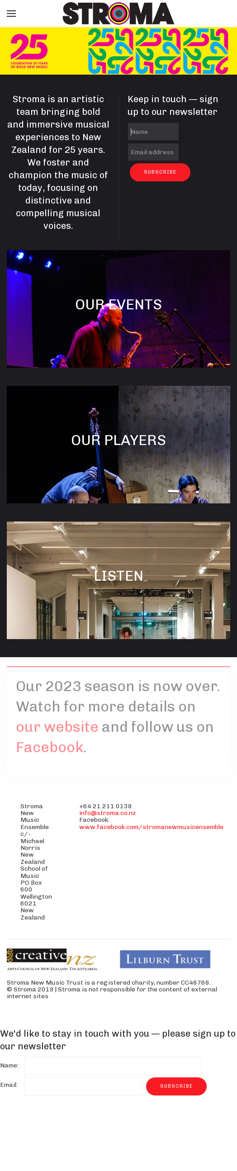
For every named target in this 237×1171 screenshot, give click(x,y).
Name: (9, 1065)
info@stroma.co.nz (107, 813)
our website (57, 726)
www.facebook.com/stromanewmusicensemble (151, 827)
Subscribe (160, 172)
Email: (9, 1085)
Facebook (49, 747)
